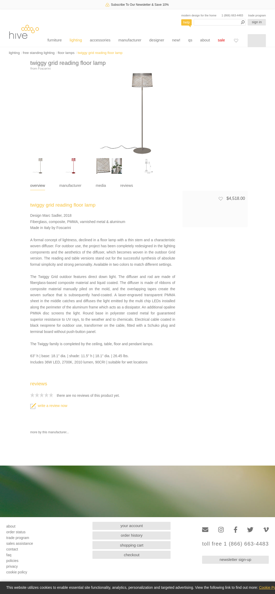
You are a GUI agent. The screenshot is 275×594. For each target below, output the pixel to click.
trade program (257, 15)
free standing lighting (39, 53)
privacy (12, 566)
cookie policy (16, 572)
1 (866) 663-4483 (232, 15)
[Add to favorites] (220, 198)
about (205, 40)
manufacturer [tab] (70, 185)
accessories (100, 40)
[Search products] (220, 22)
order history (131, 535)
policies (12, 561)
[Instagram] (221, 529)
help (186, 22)
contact (12, 549)
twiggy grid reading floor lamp (100, 53)
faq (8, 555)
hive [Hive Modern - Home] (24, 31)
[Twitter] (250, 529)
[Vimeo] (266, 529)
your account (132, 525)
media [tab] (101, 185)
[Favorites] (236, 40)
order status (16, 532)
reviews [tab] (126, 185)
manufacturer (129, 40)
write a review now (48, 406)
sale (221, 40)
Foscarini (44, 68)
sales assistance (19, 543)
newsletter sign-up (235, 559)
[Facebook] (236, 529)
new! (176, 40)
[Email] (205, 529)
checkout (131, 555)
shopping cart (131, 545)
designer (156, 40)
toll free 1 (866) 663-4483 (235, 544)
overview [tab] (37, 185)
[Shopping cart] (257, 40)
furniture (54, 40)
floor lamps (66, 53)
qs (190, 40)
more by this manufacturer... (49, 432)
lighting (76, 40)
